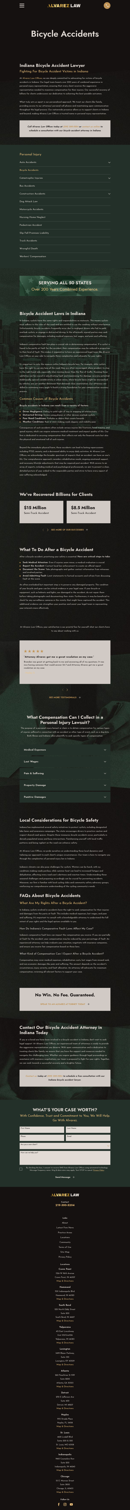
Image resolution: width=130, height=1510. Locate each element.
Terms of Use (65, 1247)
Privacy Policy (65, 1257)
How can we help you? (29, 1153)
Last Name (71, 1128)
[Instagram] (65, 1504)
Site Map (64, 1252)
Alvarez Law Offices (32, 78)
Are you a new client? (29, 1145)
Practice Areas (65, 1233)
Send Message (62, 1177)
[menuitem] (63, 162)
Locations (65, 1237)
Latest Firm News (65, 1228)
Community (65, 1242)
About (65, 1223)
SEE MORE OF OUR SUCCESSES (67, 529)
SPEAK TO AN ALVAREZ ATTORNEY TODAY (62, 1004)
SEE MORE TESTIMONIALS (62, 697)
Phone (23, 1136)
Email (69, 1136)
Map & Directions (65, 1281)
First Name (25, 1128)
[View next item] (48, 530)
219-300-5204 (65, 1205)
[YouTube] (71, 1504)
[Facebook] (58, 1504)
